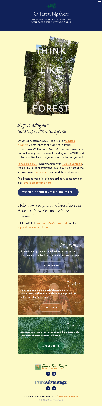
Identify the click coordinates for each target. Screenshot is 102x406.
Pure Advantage (72, 163)
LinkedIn (54, 374)
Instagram (48, 388)
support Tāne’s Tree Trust (52, 223)
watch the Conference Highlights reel (48, 192)
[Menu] (99, 3)
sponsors (40, 172)
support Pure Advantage (33, 227)
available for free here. (38, 182)
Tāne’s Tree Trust (27, 163)
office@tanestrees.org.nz (67, 396)
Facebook (48, 374)
